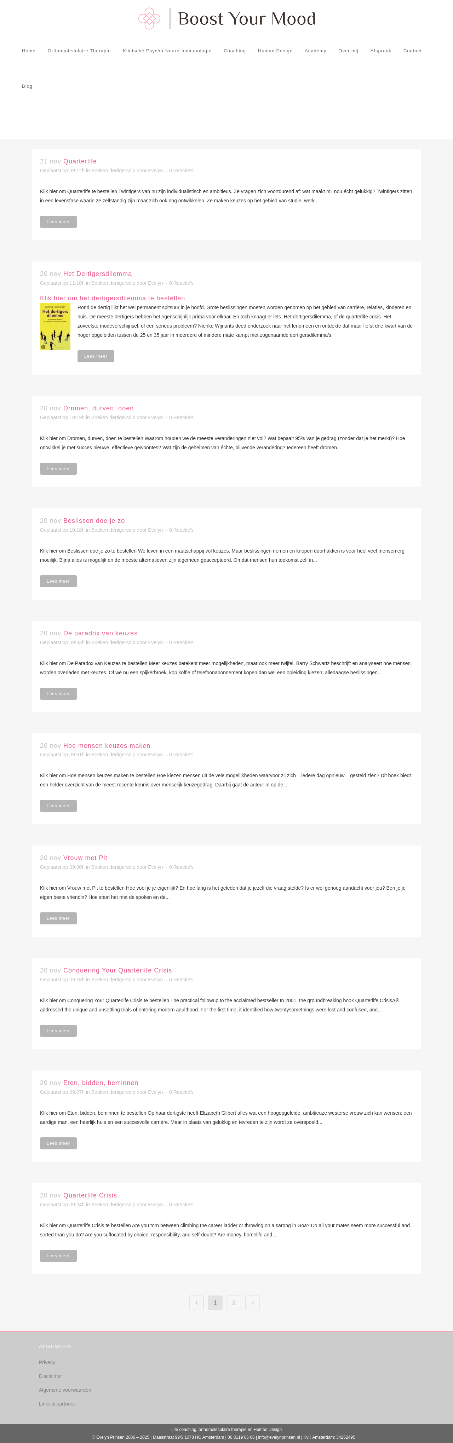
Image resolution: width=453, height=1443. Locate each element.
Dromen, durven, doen (98, 408)
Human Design (268, 1429)
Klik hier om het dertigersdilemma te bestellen (112, 298)
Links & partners (57, 1404)
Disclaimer (50, 1376)
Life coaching (183, 1429)
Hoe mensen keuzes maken (106, 745)
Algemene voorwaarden (65, 1390)
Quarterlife (80, 161)
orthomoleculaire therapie (222, 1429)
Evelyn (155, 170)
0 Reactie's (181, 170)
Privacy (47, 1362)
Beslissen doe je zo (94, 520)
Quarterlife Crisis (90, 1195)
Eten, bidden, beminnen (100, 1082)
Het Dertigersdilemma (97, 273)
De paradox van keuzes (100, 633)
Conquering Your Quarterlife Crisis (117, 970)
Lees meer (58, 221)
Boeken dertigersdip (113, 170)
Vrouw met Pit (85, 857)
